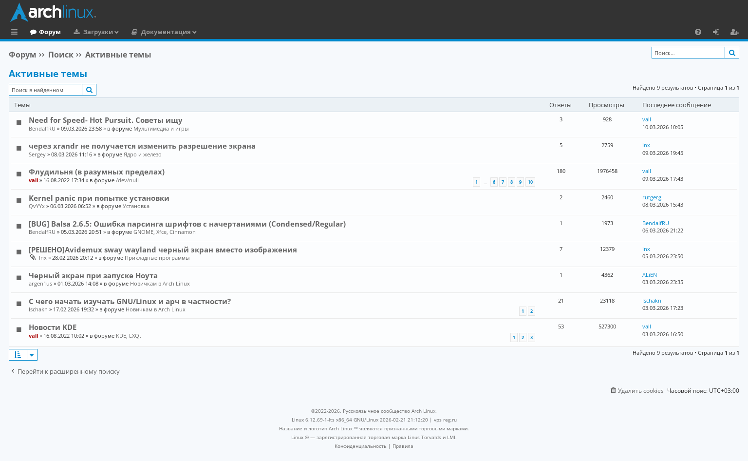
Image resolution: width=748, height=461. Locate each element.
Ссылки (16, 33)
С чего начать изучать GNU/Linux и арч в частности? (130, 301)
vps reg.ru (445, 419)
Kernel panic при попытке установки (99, 198)
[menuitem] (698, 31)
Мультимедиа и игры (160, 128)
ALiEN (649, 274)
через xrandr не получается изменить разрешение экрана (142, 146)
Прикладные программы (157, 257)
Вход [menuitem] (719, 33)
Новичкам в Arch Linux (160, 283)
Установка (136, 206)
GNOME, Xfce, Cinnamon (164, 231)
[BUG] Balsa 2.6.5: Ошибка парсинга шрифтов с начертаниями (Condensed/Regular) (187, 224)
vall (646, 119)
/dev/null (127, 180)
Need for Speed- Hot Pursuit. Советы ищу (106, 120)
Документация (206, 31)
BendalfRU (42, 128)
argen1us (40, 283)
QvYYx (37, 206)
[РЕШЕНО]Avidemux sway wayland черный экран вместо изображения (163, 249)
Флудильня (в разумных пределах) (97, 171)
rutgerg (651, 197)
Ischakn (38, 309)
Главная (43, 31)
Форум (90, 31)
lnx (646, 145)
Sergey (37, 154)
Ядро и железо (143, 154)
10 (530, 182)
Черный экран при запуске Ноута (93, 275)
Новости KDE (52, 327)
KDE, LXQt (128, 335)
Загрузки (138, 31)
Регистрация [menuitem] (736, 33)
